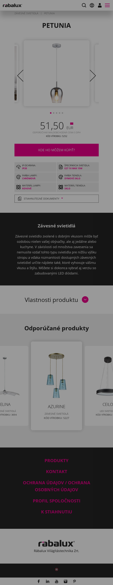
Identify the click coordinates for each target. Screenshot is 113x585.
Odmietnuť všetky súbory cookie (49, 325)
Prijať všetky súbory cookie (45, 334)
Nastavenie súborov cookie (45, 315)
